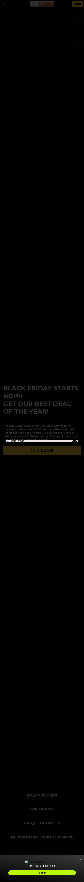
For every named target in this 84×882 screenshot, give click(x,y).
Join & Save (42, 450)
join (78, 4)
